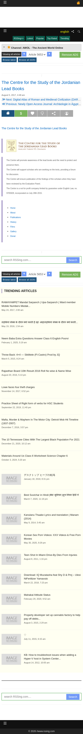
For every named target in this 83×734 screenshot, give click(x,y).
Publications (15, 217)
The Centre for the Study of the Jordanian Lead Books (34, 128)
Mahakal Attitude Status (37, 594)
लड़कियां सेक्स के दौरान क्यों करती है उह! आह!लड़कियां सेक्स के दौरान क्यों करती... (40, 322)
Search (73, 260)
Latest (30, 38)
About (12, 213)
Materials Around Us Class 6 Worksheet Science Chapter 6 (35, 455)
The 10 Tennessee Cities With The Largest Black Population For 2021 (41, 439)
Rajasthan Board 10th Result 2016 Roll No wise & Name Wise (36, 370)
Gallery (13, 231)
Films (12, 227)
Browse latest (9, 60)
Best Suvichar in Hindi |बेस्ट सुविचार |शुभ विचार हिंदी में (51, 494)
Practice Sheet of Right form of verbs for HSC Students (32, 403)
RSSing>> (19, 38)
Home (13, 208)
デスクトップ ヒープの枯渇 (39, 474)
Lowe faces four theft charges (18, 387)
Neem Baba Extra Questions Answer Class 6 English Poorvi (35, 338)
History (13, 222)
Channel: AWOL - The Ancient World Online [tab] (35, 47)
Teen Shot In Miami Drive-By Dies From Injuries (50, 554)
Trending (64, 38)
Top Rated (52, 38)
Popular (40, 38)
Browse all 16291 (27, 60)
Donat (13, 236)
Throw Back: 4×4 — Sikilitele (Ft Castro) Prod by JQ (31, 354)
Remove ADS (70, 54)
